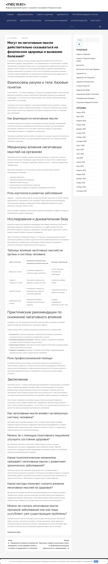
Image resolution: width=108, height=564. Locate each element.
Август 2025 (81, 146)
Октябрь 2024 (81, 187)
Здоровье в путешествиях (30, 20)
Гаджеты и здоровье (45, 14)
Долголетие (11, 20)
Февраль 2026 (81, 121)
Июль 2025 (80, 150)
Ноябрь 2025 (81, 133)
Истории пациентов (79, 20)
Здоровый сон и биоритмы (86, 78)
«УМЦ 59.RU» (16, 4)
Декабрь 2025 (81, 129)
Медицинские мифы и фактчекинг (88, 94)
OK (96, 561)
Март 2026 (80, 117)
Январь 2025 (81, 174)
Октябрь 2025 (81, 137)
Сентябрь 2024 (82, 191)
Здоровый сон (63, 14)
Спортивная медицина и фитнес (85, 14)
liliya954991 (13, 38)
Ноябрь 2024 (81, 183)
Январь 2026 (81, 125)
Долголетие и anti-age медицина (88, 69)
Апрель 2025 (81, 162)
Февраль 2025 (81, 170)
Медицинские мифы (25, 14)
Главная (10, 14)
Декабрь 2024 (81, 179)
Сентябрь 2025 (82, 141)
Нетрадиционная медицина (56, 20)
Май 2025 (80, 158)
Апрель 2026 (81, 112)
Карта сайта (95, 20)
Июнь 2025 (80, 154)
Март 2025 (80, 166)
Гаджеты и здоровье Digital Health (86, 59)
